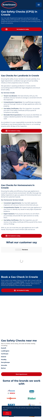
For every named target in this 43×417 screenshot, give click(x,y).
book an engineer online (9, 260)
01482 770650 (19, 258)
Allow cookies (7, 413)
